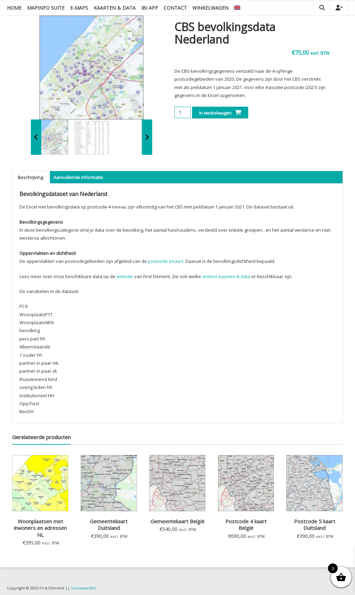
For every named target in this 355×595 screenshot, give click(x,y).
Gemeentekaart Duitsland (109, 525)
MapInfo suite (45, 8)
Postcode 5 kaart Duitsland (314, 525)
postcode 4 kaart (165, 261)
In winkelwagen (215, 113)
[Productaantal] (182, 112)
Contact (175, 8)
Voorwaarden (83, 587)
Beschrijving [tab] (30, 177)
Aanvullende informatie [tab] (78, 177)
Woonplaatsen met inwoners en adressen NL (40, 528)
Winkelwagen (210, 8)
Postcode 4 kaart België (246, 525)
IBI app (149, 8)
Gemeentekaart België (177, 521)
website (124, 276)
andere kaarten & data (226, 276)
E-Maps (79, 8)
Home (14, 8)
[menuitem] (237, 7)
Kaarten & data (115, 8)
